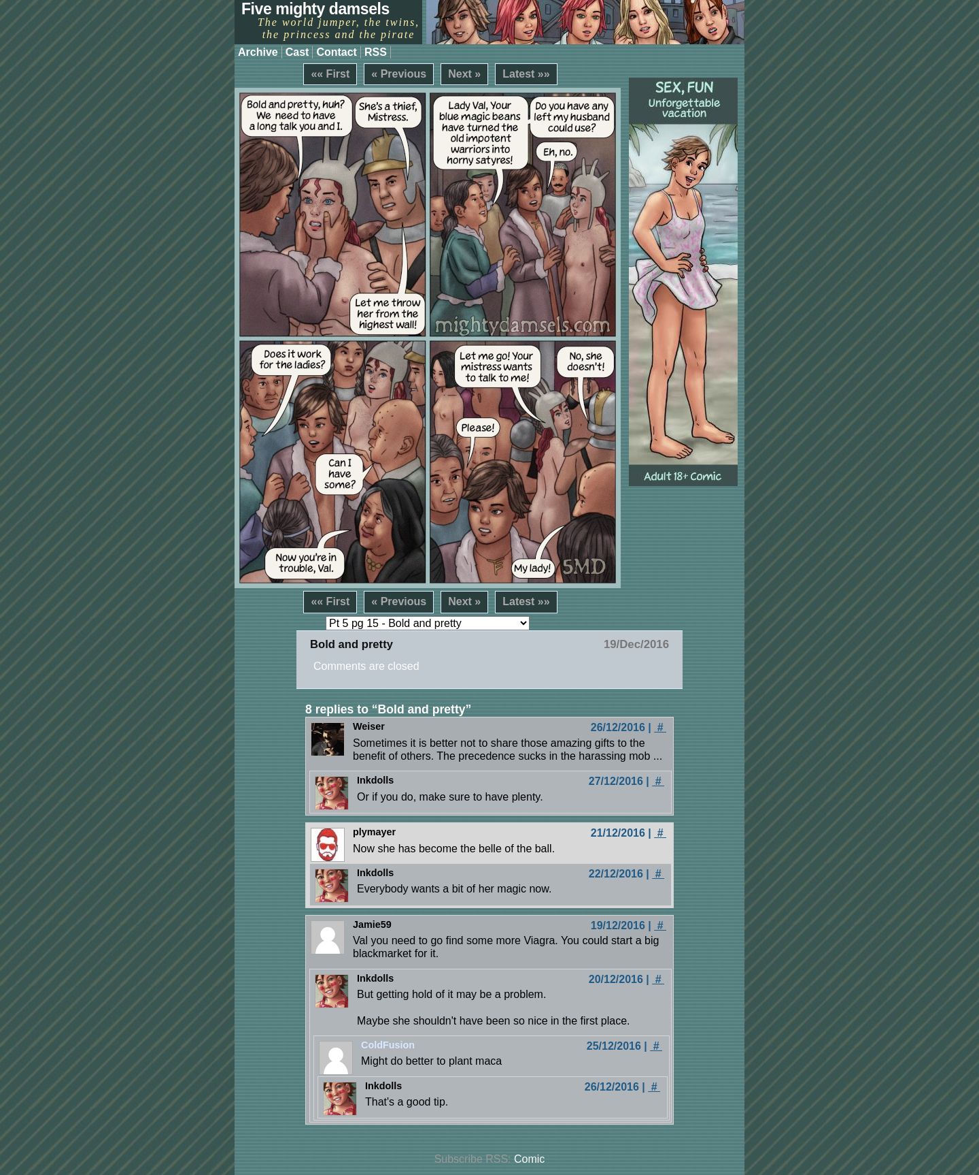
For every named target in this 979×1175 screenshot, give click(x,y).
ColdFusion (388, 1045)
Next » (464, 74)
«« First (330, 74)
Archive (258, 52)
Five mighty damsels (315, 9)
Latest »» (525, 74)
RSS (375, 52)
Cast (297, 52)
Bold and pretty (351, 644)
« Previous (398, 74)
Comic (529, 1159)
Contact (336, 52)
